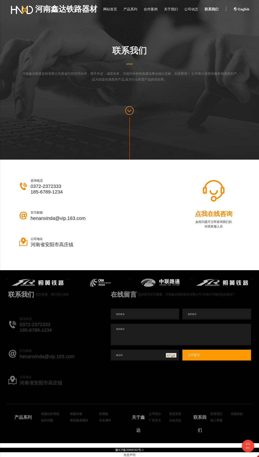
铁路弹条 (76, 414)
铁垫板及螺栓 (79, 420)
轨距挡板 (47, 420)
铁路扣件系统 (50, 414)
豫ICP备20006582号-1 (129, 450)
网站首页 (110, 9)
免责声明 (129, 455)
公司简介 (155, 414)
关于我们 (171, 9)
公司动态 (191, 9)
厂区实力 (155, 420)
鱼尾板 (103, 414)
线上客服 (216, 420)
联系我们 (211, 9)
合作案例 (151, 9)
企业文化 (175, 420)
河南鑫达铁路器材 (54, 9)
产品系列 (130, 9)
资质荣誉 (175, 414)
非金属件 (105, 420)
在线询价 (237, 414)
